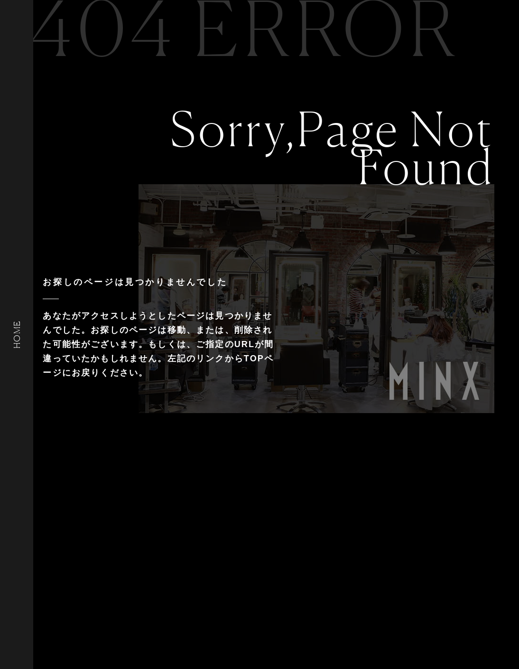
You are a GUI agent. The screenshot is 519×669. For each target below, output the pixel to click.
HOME (16, 334)
